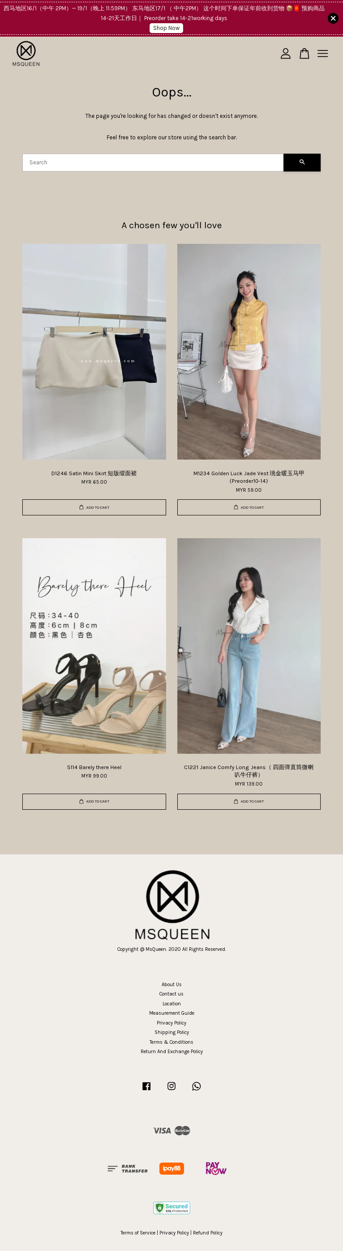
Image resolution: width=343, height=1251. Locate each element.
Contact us (171, 994)
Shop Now (166, 28)
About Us (172, 984)
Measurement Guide (171, 1013)
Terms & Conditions (171, 1042)
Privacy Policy (171, 1023)
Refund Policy (207, 1233)
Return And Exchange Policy (172, 1051)
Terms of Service (138, 1233)
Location (172, 1004)
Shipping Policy (172, 1032)
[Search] (153, 163)
